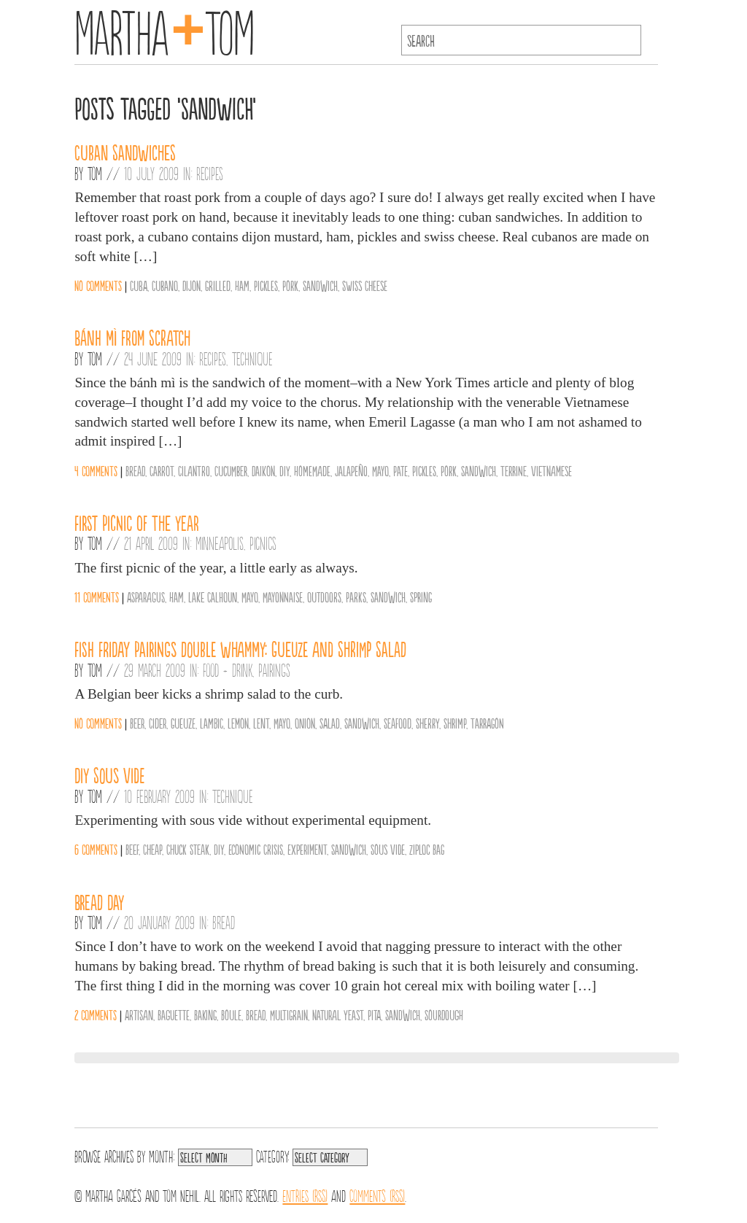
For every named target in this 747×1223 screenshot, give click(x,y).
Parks (356, 596)
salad (330, 722)
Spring (421, 596)
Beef (132, 849)
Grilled (218, 285)
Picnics (262, 542)
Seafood (397, 722)
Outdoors (324, 596)
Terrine (513, 470)
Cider (157, 722)
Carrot (162, 470)
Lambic (211, 722)
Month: (161, 1155)
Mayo (380, 470)
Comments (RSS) (377, 1195)
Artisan (139, 1014)
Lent (261, 722)
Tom (95, 173)
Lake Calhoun (212, 596)
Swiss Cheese (364, 285)
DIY (284, 470)
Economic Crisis (255, 849)
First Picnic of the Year (136, 522)
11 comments (96, 596)
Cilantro (194, 470)
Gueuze (183, 722)
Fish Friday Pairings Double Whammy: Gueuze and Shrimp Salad (240, 648)
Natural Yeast (337, 1014)
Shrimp (455, 722)
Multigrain (289, 1014)
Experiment (307, 849)
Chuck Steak (187, 849)
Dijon (191, 285)
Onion (305, 722)
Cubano (165, 285)
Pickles (266, 285)
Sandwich (320, 285)
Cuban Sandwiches (125, 151)
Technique (252, 358)
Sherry (427, 722)
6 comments (95, 849)
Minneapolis (220, 542)
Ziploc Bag (426, 849)
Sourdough (444, 1014)
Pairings (274, 669)
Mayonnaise (283, 596)
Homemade (312, 470)
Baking (205, 1014)
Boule (231, 1014)
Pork (290, 285)
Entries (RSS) (305, 1195)
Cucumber (230, 470)
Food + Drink (227, 669)
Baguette (174, 1014)
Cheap (152, 849)
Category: (272, 1155)
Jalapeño (351, 470)
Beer (137, 722)
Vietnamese (551, 470)
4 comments (95, 470)
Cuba (138, 285)
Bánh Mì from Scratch (132, 337)
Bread (135, 470)
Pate (400, 470)
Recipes (209, 173)
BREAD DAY (99, 901)
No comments (98, 285)
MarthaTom (164, 29)
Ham (242, 285)
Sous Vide (388, 849)
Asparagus (146, 596)
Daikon (263, 470)
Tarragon (487, 722)
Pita (374, 1014)
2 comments (95, 1014)
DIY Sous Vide (109, 774)
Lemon (238, 722)
